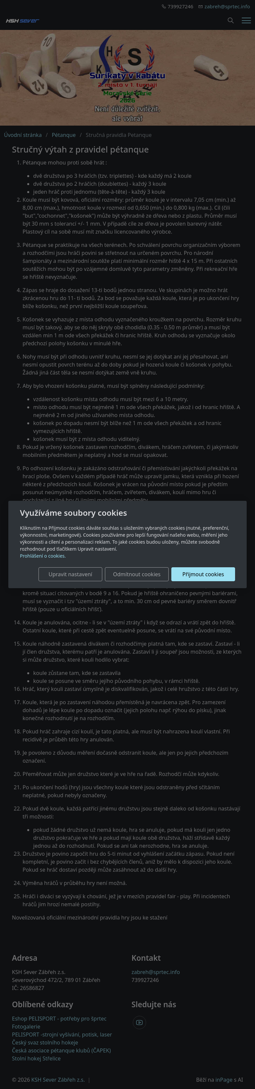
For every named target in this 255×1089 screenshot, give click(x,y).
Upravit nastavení (70, 574)
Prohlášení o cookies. (43, 556)
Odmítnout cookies (136, 574)
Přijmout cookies (203, 574)
